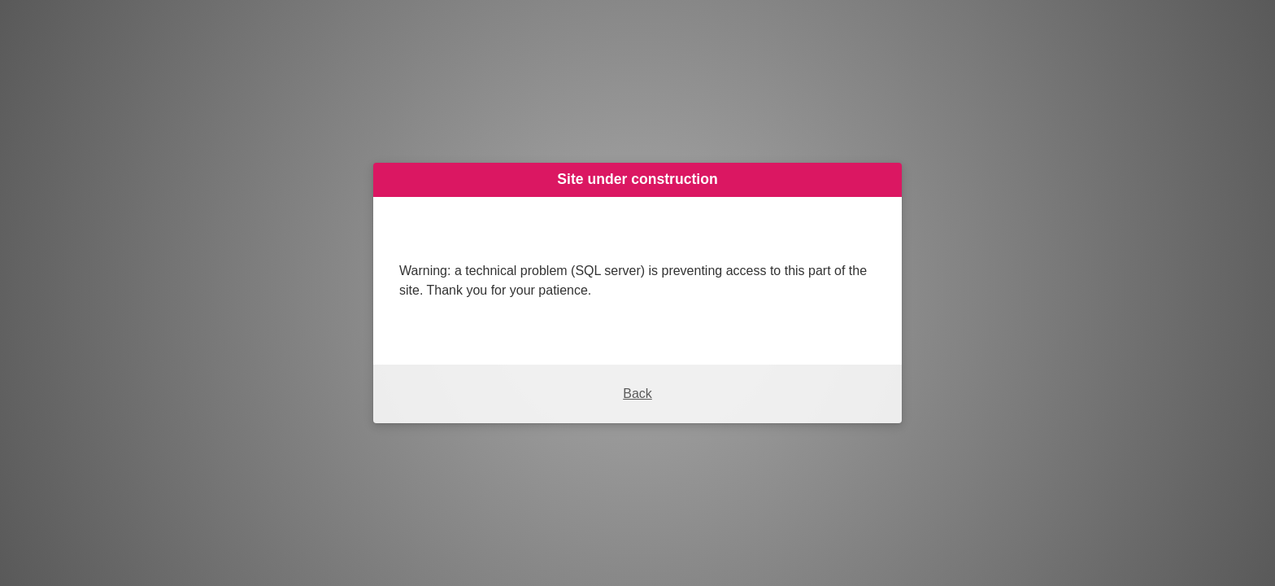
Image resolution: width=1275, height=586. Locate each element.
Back (637, 393)
